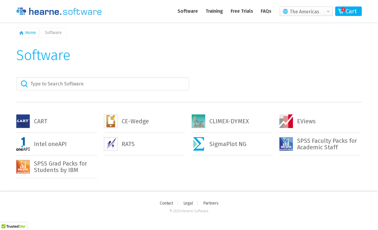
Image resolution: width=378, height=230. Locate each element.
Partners (210, 203)
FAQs (266, 11)
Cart (351, 11)
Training (214, 11)
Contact (166, 203)
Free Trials (242, 11)
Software (187, 11)
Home (30, 32)
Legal (188, 203)
